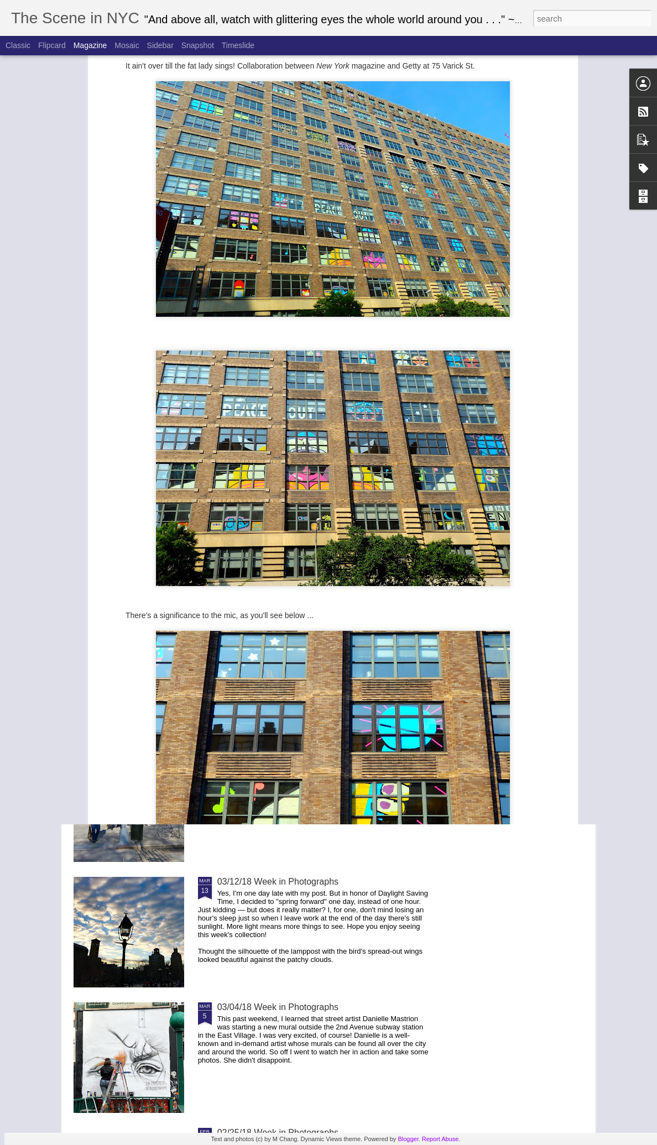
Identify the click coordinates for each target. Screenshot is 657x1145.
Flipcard (52, 45)
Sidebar (160, 45)
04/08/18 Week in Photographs (519, 416)
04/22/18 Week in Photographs (258, 416)
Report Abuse (440, 1139)
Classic (18, 45)
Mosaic (126, 45)
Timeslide (238, 45)
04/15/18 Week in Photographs (388, 416)
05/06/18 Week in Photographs (127, 416)
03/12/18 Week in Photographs (277, 881)
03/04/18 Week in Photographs (277, 1007)
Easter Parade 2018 (256, 505)
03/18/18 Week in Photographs (277, 756)
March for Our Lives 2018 (267, 630)
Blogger (408, 1139)
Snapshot (197, 45)
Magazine (90, 45)
